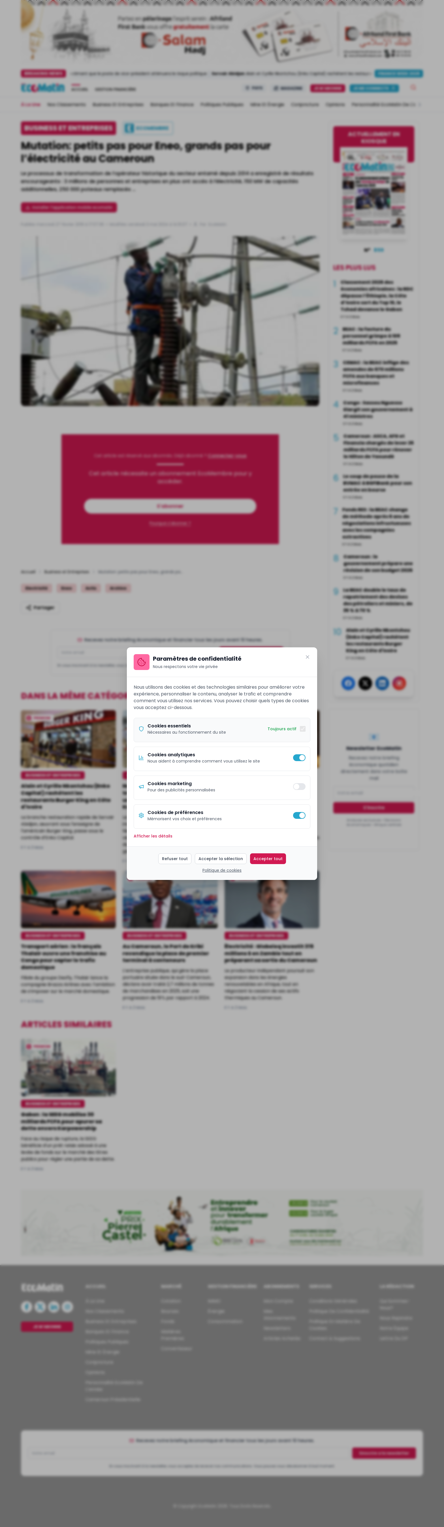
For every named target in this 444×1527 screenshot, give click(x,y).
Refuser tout (175, 859)
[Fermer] (307, 657)
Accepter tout (268, 859)
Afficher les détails (153, 836)
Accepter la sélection (220, 859)
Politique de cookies (222, 870)
